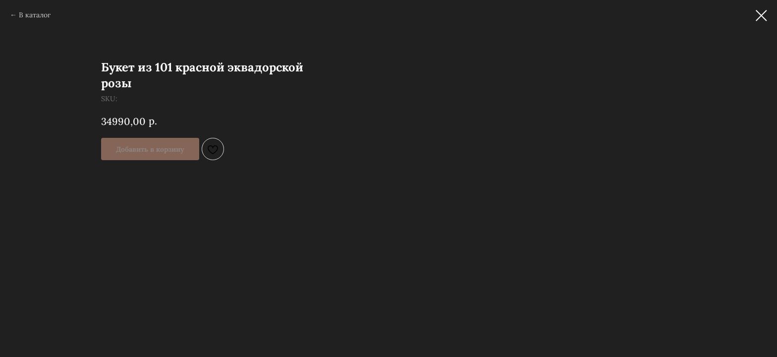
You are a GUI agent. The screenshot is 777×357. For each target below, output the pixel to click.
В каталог (35, 14)
